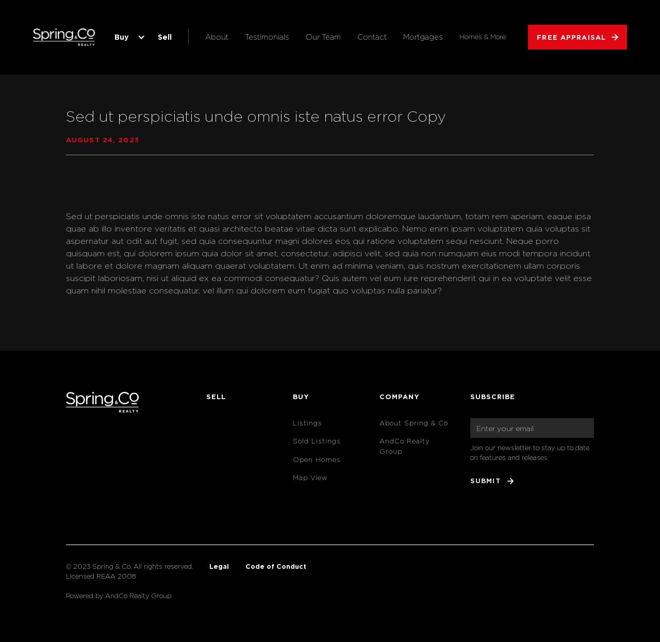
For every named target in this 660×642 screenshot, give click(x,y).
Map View (310, 477)
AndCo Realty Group (405, 446)
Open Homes (317, 459)
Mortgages (423, 37)
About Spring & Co (414, 423)
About (216, 37)
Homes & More (482, 37)
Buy (121, 37)
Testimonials (267, 37)
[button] (127, 37)
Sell (165, 37)
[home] (64, 37)
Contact (372, 37)
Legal (219, 566)
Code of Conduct (275, 566)
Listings (307, 423)
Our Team (323, 37)
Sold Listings (317, 441)
